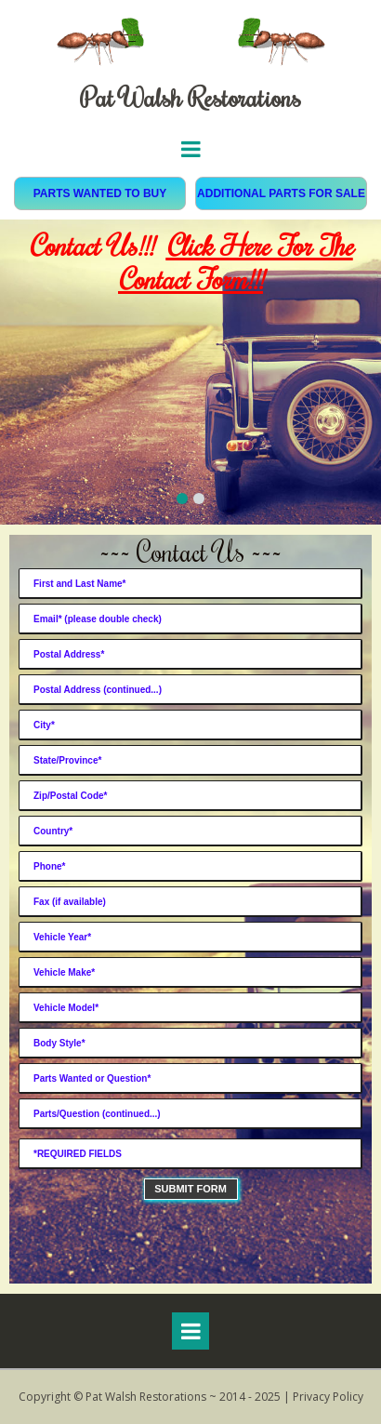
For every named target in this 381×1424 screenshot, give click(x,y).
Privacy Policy (328, 1396)
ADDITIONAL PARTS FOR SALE (281, 193)
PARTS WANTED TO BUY (100, 193)
